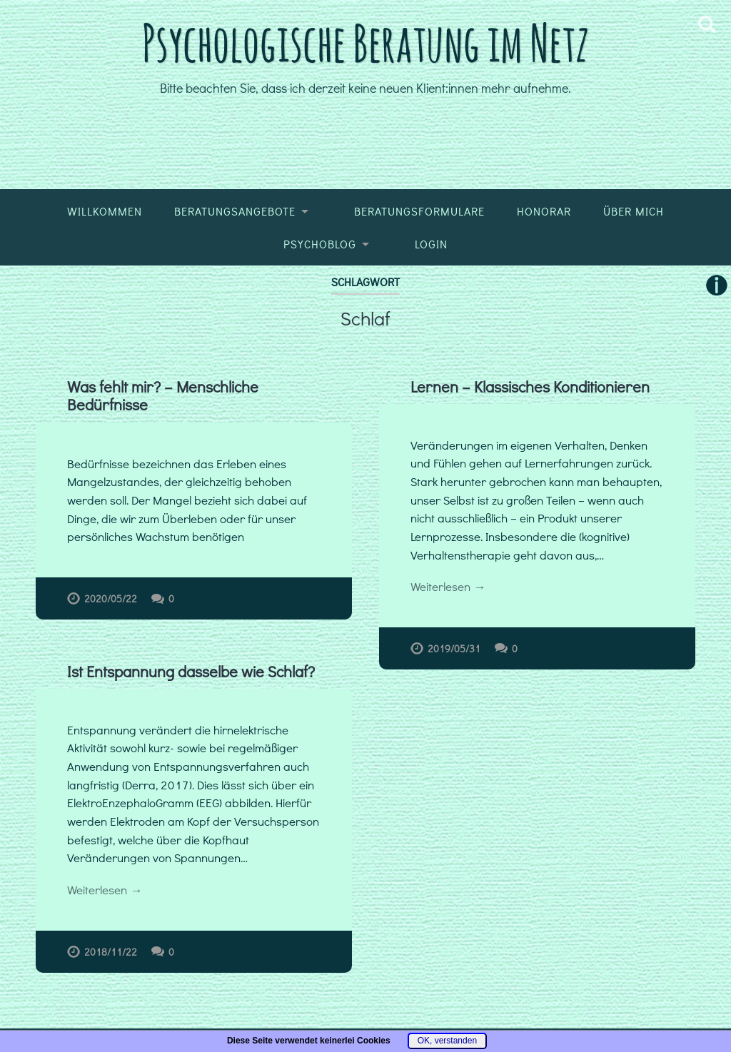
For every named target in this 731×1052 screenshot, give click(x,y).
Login (431, 244)
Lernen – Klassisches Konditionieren (530, 386)
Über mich (633, 211)
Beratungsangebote (235, 211)
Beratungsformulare (419, 211)
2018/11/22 (110, 952)
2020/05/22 (110, 598)
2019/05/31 (454, 648)
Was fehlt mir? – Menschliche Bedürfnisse (162, 395)
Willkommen (104, 211)
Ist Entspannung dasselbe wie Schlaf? (191, 671)
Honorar (544, 211)
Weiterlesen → (447, 586)
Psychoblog (319, 244)
